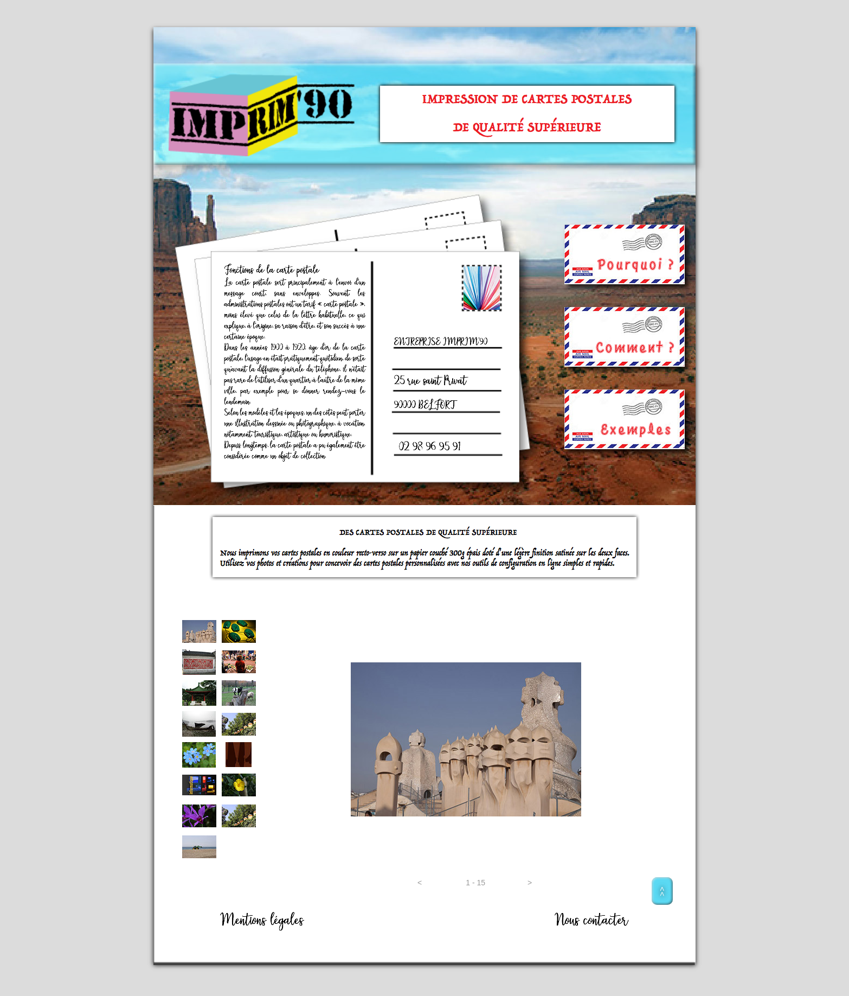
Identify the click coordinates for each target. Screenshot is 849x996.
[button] (419, 882)
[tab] (199, 631)
